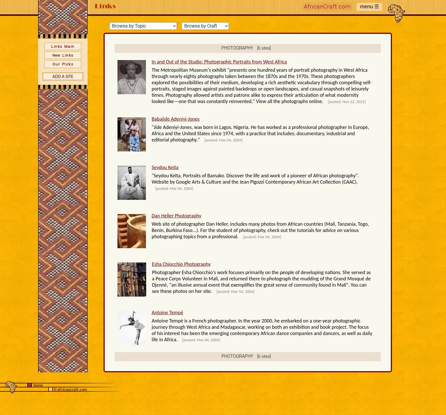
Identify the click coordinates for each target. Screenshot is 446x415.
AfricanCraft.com (327, 6)
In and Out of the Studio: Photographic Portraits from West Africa (219, 62)
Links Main (62, 46)
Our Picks (62, 64)
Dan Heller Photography (176, 216)
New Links (63, 55)
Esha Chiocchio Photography (181, 264)
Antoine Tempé (167, 312)
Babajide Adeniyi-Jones (175, 119)
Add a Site (62, 76)
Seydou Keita (165, 167)
